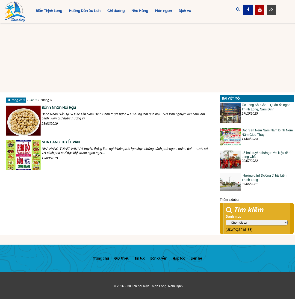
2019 (32, 100)
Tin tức (140, 259)
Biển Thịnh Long (49, 11)
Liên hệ (196, 259)
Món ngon (163, 11)
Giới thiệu (121, 259)
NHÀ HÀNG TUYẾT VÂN (61, 142)
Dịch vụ (185, 11)
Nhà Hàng (140, 11)
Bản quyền (158, 259)
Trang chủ (16, 100)
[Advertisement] (147, 58)
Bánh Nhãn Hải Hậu (59, 108)
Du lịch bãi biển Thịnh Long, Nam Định (155, 286)
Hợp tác (179, 259)
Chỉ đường (116, 11)
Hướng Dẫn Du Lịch (84, 11)
